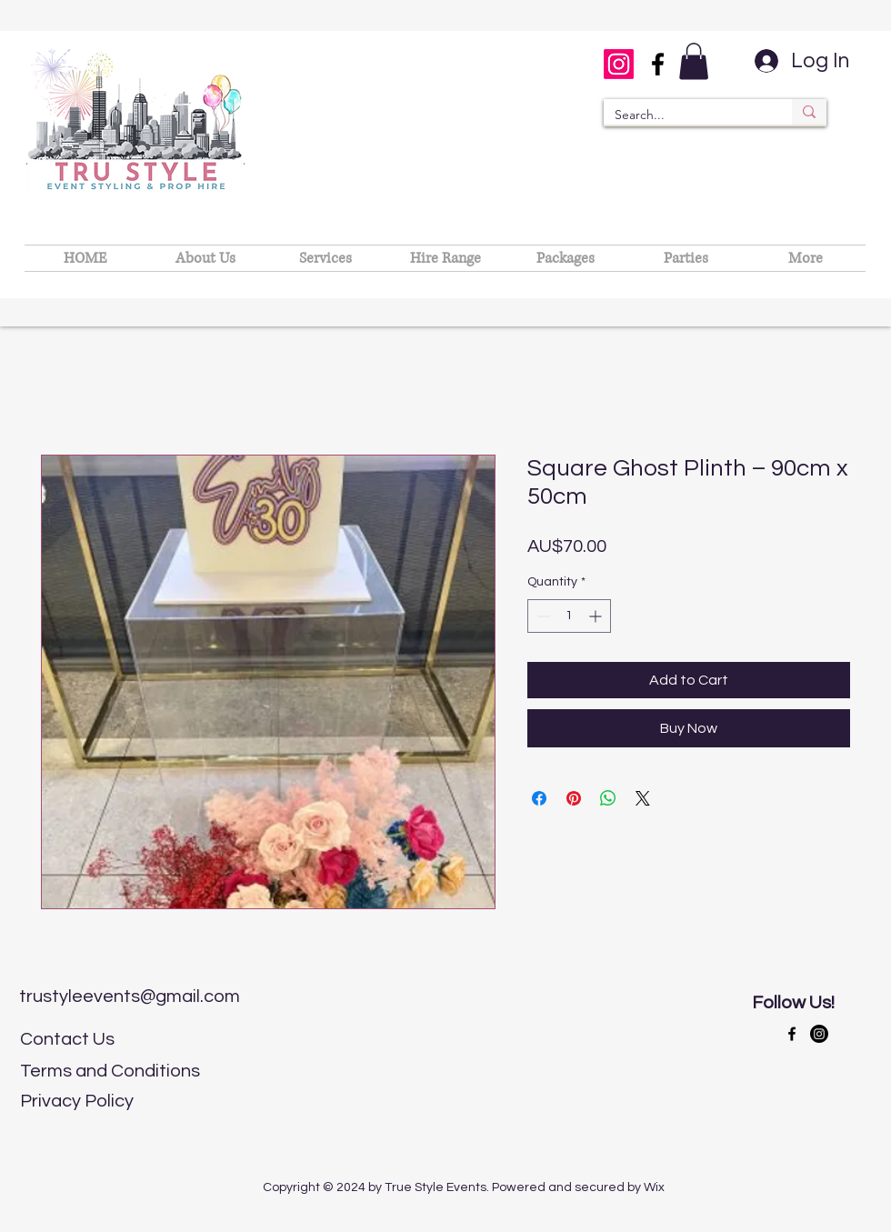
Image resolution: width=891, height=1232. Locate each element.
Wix (654, 1187)
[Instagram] (619, 64)
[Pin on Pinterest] (574, 798)
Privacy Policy (77, 1101)
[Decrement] (541, 616)
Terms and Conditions (110, 1071)
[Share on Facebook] (539, 798)
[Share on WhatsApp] (608, 798)
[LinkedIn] (819, 1034)
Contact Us (67, 1039)
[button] (693, 61)
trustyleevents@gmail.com (129, 996)
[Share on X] (643, 798)
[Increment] (597, 616)
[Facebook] (658, 64)
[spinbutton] (569, 616)
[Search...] (684, 115)
